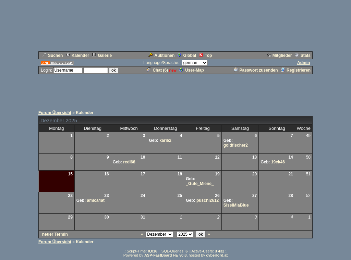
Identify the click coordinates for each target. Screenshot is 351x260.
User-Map (191, 70)
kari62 (165, 140)
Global (187, 55)
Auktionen (161, 55)
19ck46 (278, 162)
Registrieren (296, 70)
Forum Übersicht (54, 112)
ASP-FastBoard (158, 255)
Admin (303, 62)
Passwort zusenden (256, 70)
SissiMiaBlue (236, 205)
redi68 (129, 162)
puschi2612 (207, 200)
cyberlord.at (217, 255)
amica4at (96, 200)
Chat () (157, 70)
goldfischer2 (235, 145)
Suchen (52, 55)
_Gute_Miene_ (200, 183)
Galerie (102, 55)
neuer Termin (55, 234)
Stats (303, 55)
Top (205, 55)
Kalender (77, 55)
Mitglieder (279, 55)
